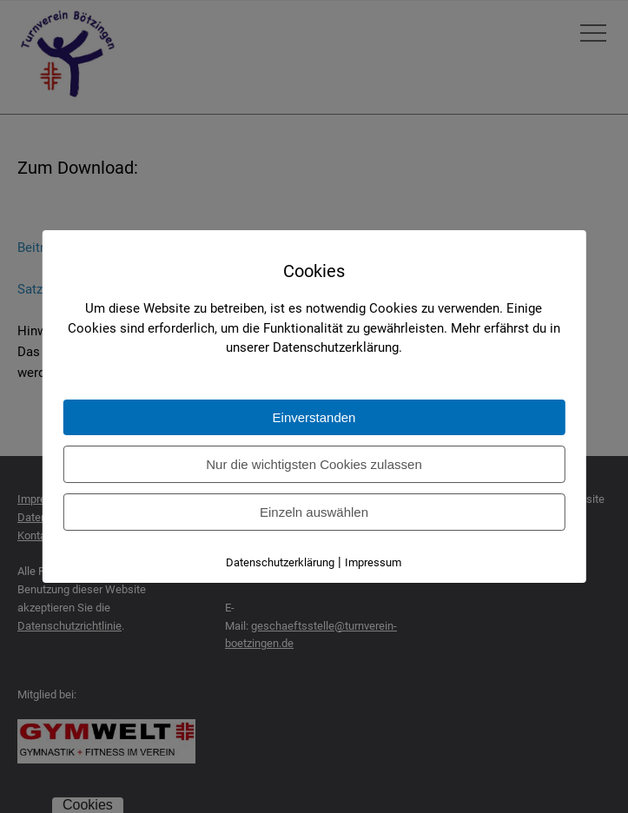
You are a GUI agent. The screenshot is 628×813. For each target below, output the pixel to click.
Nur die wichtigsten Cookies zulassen (313, 464)
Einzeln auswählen (314, 512)
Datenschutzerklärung (280, 562)
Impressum (373, 562)
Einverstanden (314, 417)
